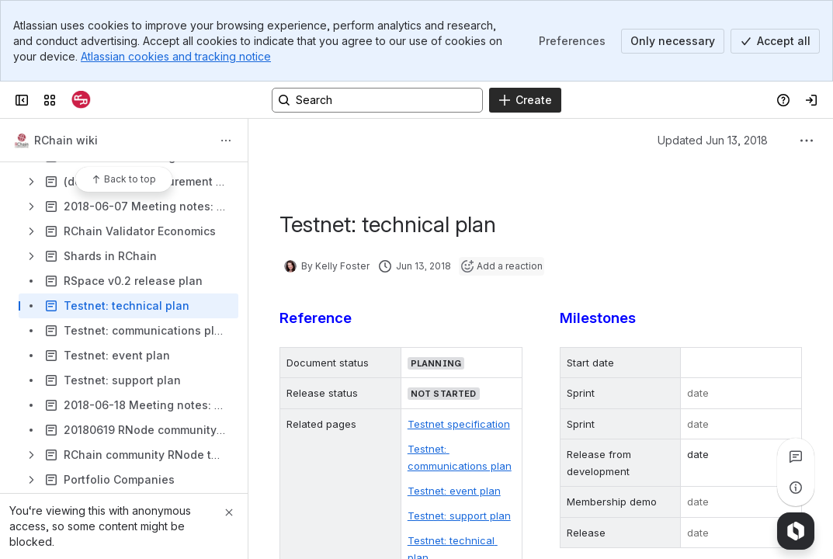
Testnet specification (459, 424)
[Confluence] (81, 100)
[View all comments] (795, 456)
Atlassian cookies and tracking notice (176, 56)
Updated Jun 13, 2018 (713, 140)
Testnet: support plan (459, 515)
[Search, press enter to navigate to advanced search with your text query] (377, 100)
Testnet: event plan (454, 490)
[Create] (525, 100)
